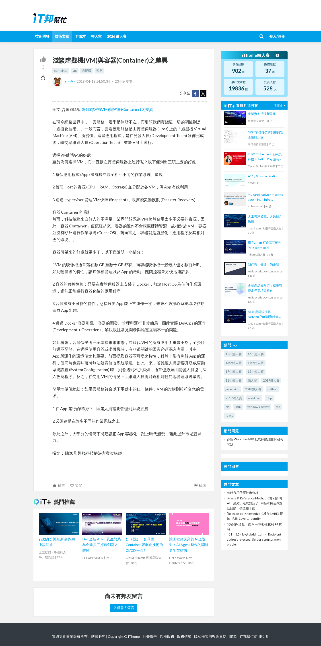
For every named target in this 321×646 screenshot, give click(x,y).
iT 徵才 (80, 36)
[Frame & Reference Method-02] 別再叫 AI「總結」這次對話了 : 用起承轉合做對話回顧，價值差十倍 (254, 503)
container (61, 70)
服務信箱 (184, 636)
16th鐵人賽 (256, 354)
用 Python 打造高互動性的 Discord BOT (264, 245)
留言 (58, 485)
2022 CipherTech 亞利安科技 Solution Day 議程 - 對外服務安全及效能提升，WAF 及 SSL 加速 (265, 157)
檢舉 (199, 485)
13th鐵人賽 (234, 363)
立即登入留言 (123, 607)
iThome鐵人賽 (260, 55)
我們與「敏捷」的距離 (263, 264)
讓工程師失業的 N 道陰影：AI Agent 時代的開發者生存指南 (188, 544)
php (269, 398)
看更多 (280, 105)
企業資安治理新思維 (262, 114)
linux (238, 407)
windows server (258, 407)
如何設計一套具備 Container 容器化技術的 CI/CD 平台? (144, 544)
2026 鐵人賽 (116, 36)
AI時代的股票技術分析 (242, 493)
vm (75, 70)
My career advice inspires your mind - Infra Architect (265, 197)
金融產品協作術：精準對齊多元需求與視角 (265, 288)
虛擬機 (86, 70)
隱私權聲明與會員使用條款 (215, 636)
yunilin (63, 81)
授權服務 (167, 636)
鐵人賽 (252, 380)
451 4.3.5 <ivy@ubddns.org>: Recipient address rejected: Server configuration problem (254, 539)
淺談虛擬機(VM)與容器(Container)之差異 (116, 109)
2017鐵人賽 (234, 398)
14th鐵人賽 (256, 363)
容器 (99, 70)
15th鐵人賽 (234, 354)
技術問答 (42, 36)
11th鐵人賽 (234, 380)
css (278, 407)
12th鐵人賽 (256, 371)
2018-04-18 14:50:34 (93, 81)
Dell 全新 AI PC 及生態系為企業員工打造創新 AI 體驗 (101, 544)
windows (254, 398)
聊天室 (96, 36)
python (273, 389)
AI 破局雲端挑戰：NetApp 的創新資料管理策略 (265, 314)
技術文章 (62, 36)
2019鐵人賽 (271, 380)
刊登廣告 (150, 636)
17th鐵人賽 (234, 371)
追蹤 (76, 485)
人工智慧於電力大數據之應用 (265, 219)
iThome (134, 636)
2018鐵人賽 (253, 389)
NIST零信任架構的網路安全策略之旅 (265, 134)
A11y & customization (263, 176)
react (229, 415)
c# (227, 407)
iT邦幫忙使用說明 (254, 636)
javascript (232, 389)
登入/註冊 (277, 36)
